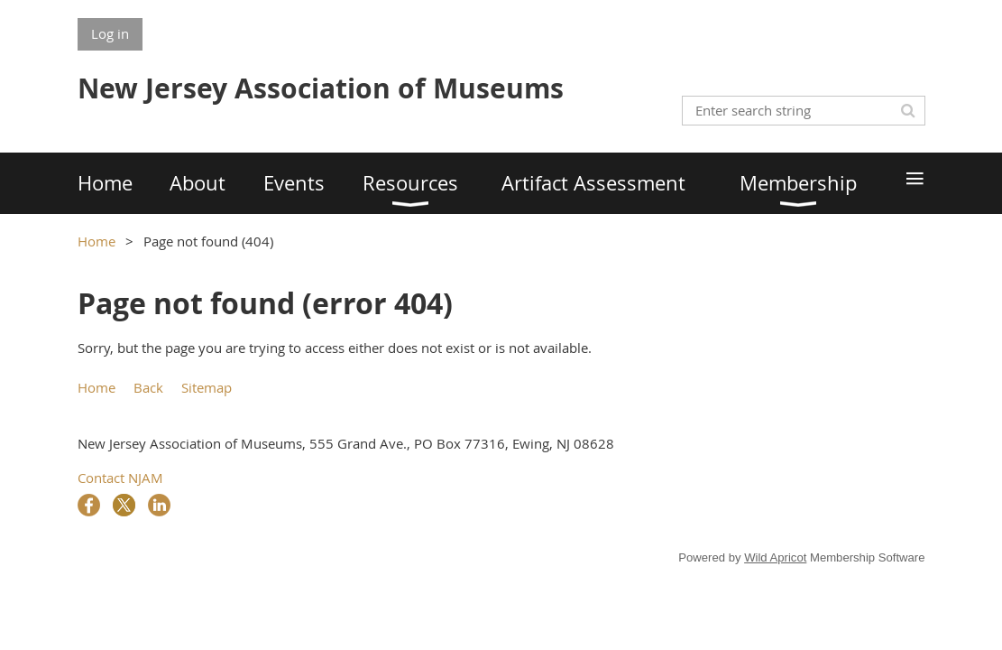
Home (96, 241)
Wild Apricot (775, 557)
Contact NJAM (120, 478)
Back (148, 387)
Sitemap (206, 387)
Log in (110, 33)
